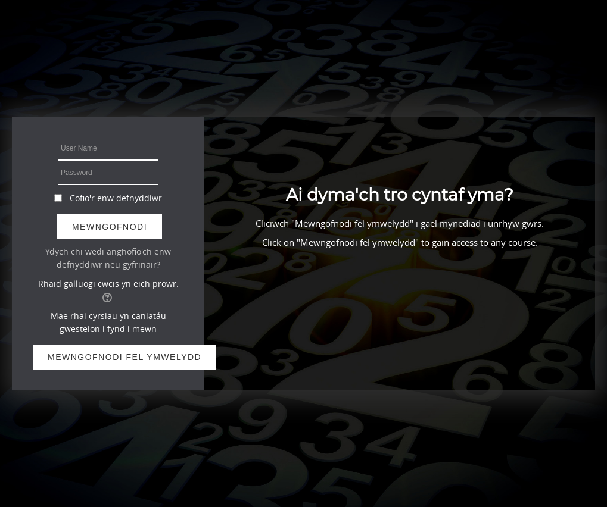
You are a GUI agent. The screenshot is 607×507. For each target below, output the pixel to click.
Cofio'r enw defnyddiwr (116, 198)
